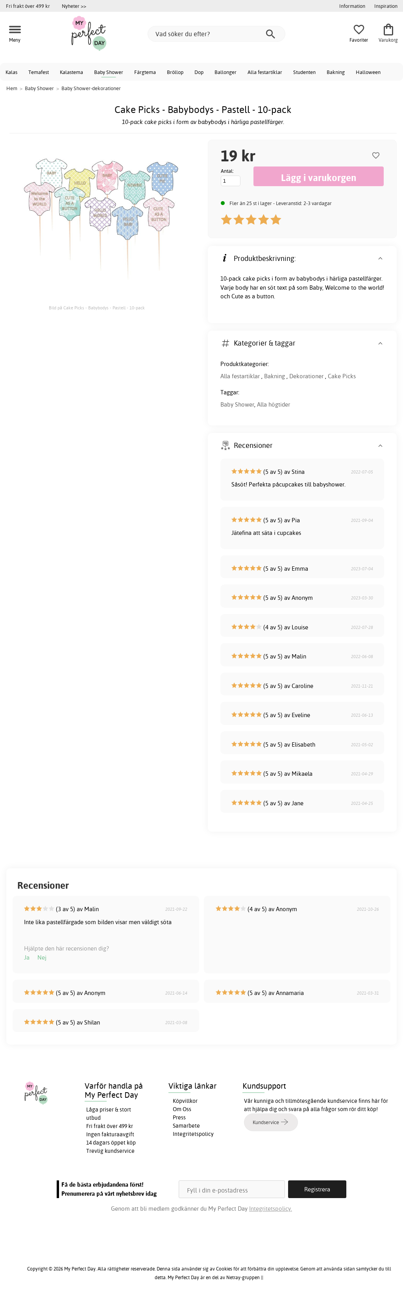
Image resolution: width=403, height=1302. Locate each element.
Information (352, 6)
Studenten (304, 72)
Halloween (368, 72)
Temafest (38, 72)
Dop (198, 72)
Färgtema (145, 72)
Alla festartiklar (265, 72)
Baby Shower (108, 72)
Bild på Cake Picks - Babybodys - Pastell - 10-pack (97, 308)
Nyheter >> (74, 6)
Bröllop (175, 72)
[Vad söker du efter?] (216, 34)
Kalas (11, 72)
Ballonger (225, 72)
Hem (11, 88)
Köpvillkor (185, 1100)
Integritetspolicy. (270, 1208)
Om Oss (182, 1109)
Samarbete (186, 1125)
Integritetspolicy (193, 1133)
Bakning (336, 72)
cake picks (256, 278)
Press (179, 1117)
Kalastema (71, 72)
